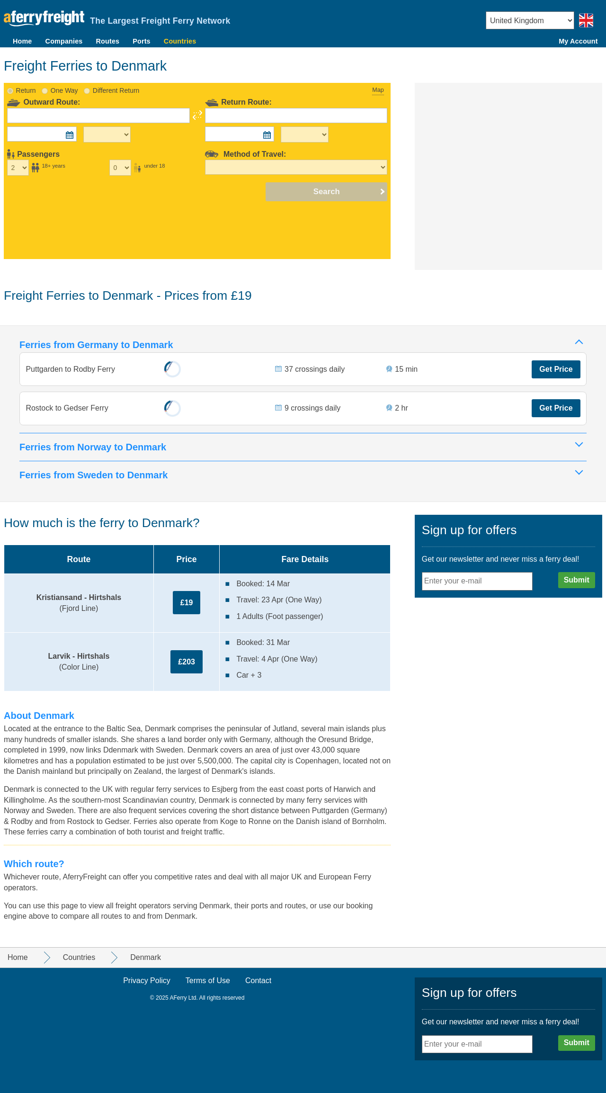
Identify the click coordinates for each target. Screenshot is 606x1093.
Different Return (116, 87)
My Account (578, 41)
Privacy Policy (146, 981)
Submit (576, 580)
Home (22, 41)
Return (26, 87)
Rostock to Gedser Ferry (68, 407)
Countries (180, 41)
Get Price (555, 367)
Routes (108, 41)
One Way (64, 87)
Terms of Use (208, 981)
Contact (258, 981)
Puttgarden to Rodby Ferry (71, 367)
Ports (142, 41)
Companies (64, 41)
